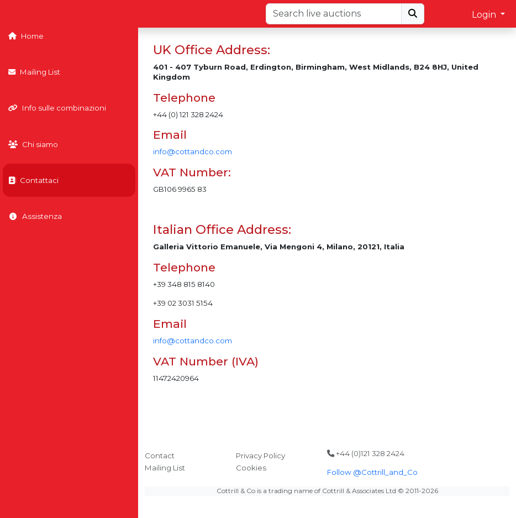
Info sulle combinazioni (57, 107)
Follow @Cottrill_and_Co (372, 472)
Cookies (251, 467)
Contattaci (33, 180)
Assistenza (35, 216)
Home (26, 36)
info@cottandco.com (192, 151)
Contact (160, 455)
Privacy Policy (260, 455)
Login (485, 14)
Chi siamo (33, 144)
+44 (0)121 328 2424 (365, 453)
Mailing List (34, 71)
